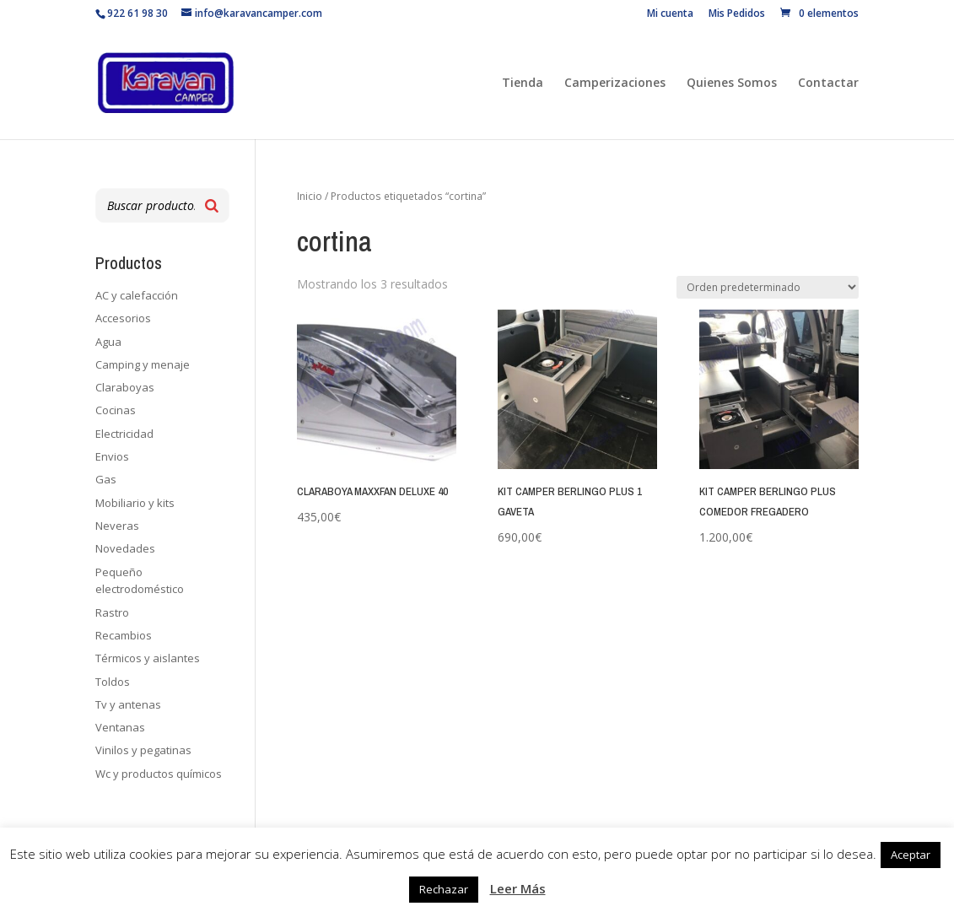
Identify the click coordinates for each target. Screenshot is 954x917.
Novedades (125, 548)
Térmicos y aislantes (147, 658)
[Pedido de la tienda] (767, 287)
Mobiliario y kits (135, 502)
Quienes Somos (732, 83)
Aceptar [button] (910, 854)
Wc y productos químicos (158, 773)
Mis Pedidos (737, 14)
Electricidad (124, 433)
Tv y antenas (128, 704)
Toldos (112, 681)
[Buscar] (212, 205)
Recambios (123, 635)
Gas (105, 479)
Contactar (828, 83)
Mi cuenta (670, 14)
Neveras (117, 525)
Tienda (522, 83)
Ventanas (120, 727)
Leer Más (518, 888)
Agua (108, 341)
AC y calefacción (136, 295)
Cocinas (115, 410)
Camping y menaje (142, 364)
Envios (112, 456)
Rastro (112, 612)
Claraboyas (124, 387)
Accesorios (123, 318)
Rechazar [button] (443, 889)
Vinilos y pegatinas (143, 750)
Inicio (309, 196)
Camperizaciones (615, 83)
